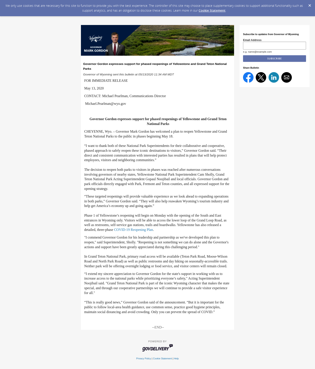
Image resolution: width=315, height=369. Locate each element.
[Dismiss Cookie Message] (309, 4)
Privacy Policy (143, 358)
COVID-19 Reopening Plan (133, 230)
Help (176, 358)
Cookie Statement (212, 10)
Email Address (252, 40)
